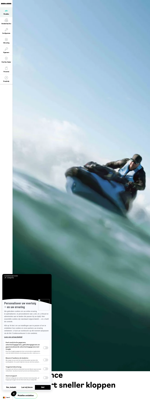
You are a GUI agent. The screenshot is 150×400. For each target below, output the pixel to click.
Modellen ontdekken (26, 396)
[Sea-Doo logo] (6, 3)
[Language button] (6, 397)
